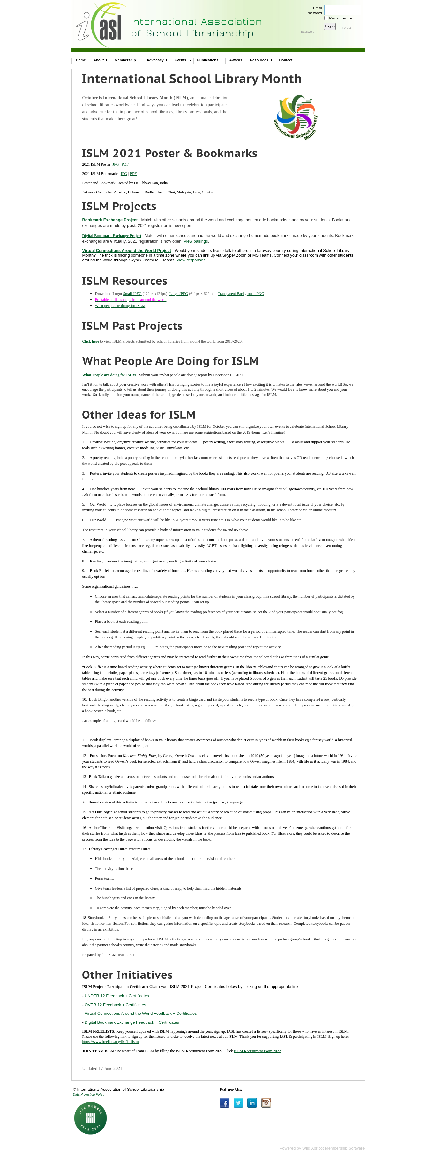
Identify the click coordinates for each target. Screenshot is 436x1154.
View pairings (196, 241)
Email (316, 8)
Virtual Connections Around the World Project (126, 250)
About (99, 60)
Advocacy (155, 60)
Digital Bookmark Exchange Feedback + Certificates (132, 1022)
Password (313, 13)
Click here (90, 341)
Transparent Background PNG (241, 293)
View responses (191, 260)
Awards (235, 60)
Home (81, 60)
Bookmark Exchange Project (110, 219)
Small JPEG (132, 293)
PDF (125, 164)
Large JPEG (178, 293)
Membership (125, 60)
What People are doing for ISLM (109, 375)
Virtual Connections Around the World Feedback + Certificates (141, 1013)
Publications (208, 60)
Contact (285, 60)
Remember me (340, 18)
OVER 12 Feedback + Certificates (115, 1004)
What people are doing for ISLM (120, 306)
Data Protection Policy (88, 1094)
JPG (116, 164)
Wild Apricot (313, 1148)
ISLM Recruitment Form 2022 (257, 1051)
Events (180, 60)
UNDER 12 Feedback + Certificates (117, 995)
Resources (259, 60)
